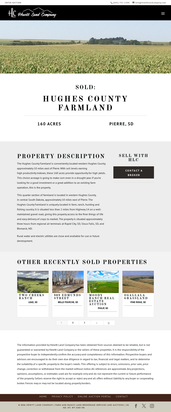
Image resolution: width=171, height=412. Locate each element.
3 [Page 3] (85, 323)
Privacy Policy (62, 396)
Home (43, 396)
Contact (122, 396)
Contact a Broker (134, 173)
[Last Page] (109, 322)
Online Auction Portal (94, 396)
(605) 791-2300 (121, 2)
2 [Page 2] (73, 323)
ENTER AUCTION (13, 3)
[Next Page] (97, 322)
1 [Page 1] (62, 323)
